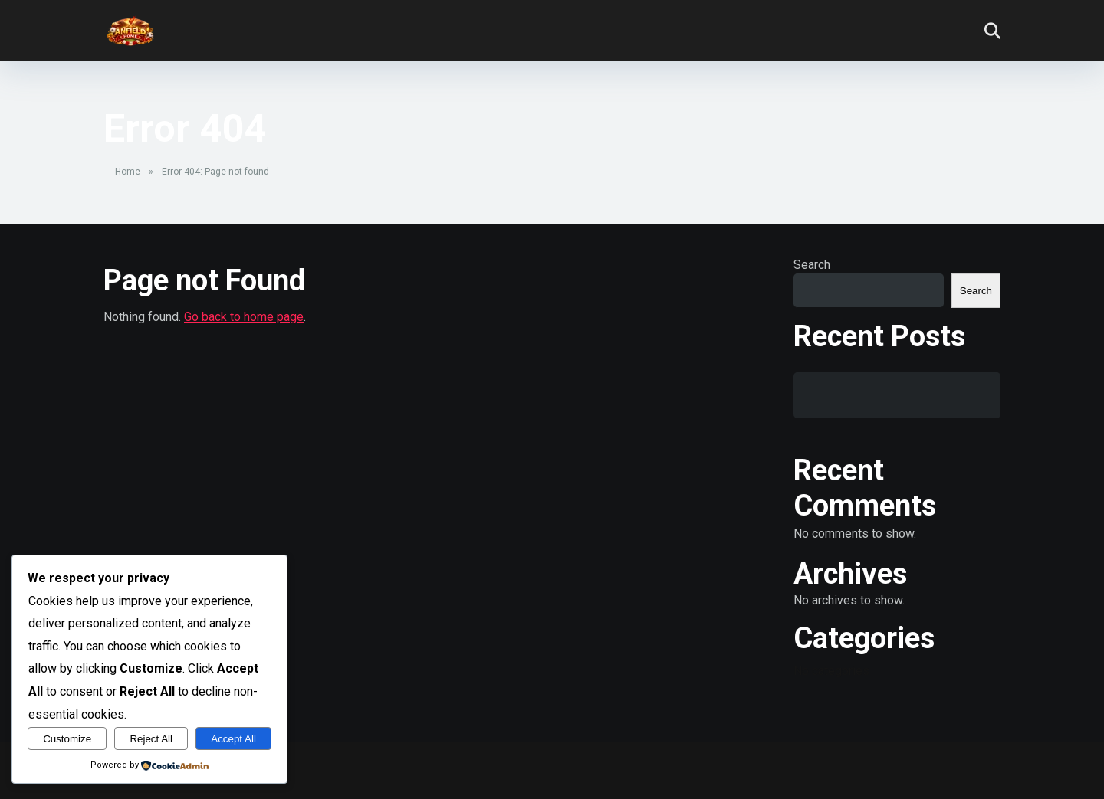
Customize (67, 739)
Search (812, 264)
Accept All (233, 739)
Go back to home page (244, 316)
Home (127, 171)
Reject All (151, 739)
